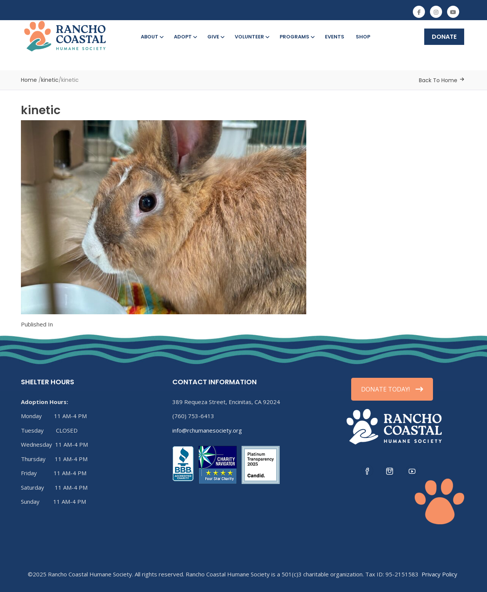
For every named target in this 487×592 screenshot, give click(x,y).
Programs (297, 36)
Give (215, 36)
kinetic (50, 80)
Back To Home (438, 80)
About (151, 36)
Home (29, 80)
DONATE (444, 36)
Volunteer (251, 36)
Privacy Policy (439, 574)
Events (334, 36)
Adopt (185, 36)
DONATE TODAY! (392, 389)
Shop (363, 36)
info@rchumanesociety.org (207, 430)
